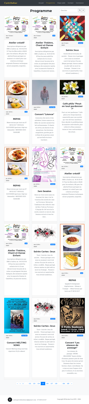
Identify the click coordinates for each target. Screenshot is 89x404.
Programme (50, 2)
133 (34, 383)
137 (52, 383)
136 (47, 383)
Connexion (80, 2)
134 (38, 383)
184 (64, 383)
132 (30, 383)
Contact (70, 2)
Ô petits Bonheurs (10, 2)
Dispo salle (61, 2)
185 (68, 383)
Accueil (41, 2)
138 (56, 383)
